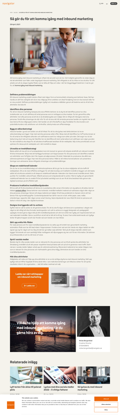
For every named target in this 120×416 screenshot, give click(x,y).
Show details (87, 412)
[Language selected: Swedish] (106, 4)
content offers (20, 190)
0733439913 (84, 346)
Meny (112, 4)
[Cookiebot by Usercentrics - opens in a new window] (11, 412)
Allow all (106, 394)
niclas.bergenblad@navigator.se (90, 348)
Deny (106, 405)
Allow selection (106, 399)
